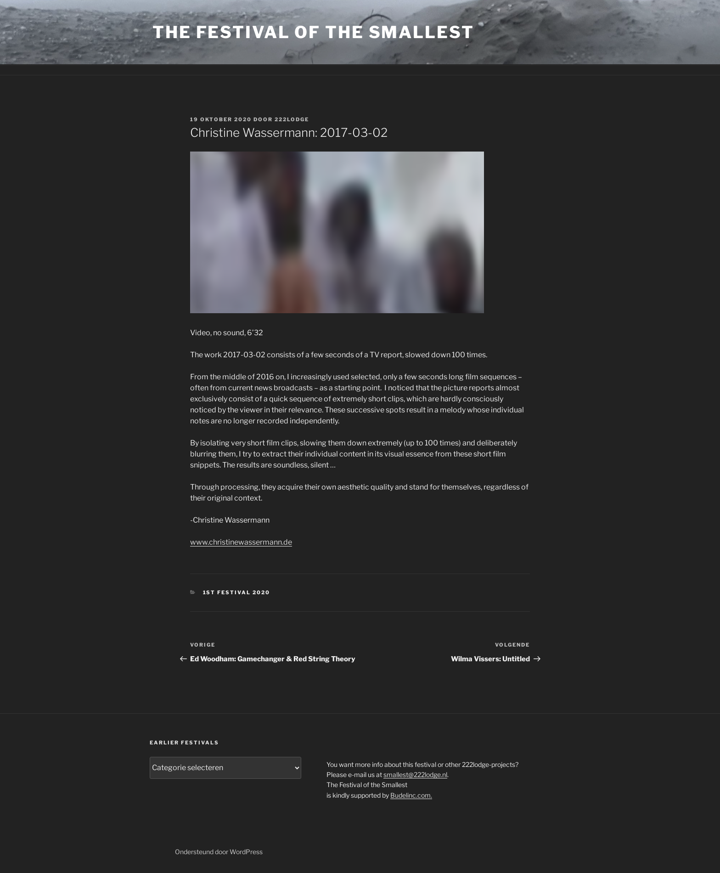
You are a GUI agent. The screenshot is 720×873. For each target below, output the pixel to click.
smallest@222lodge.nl (415, 774)
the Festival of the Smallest (313, 32)
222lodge (292, 119)
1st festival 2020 (236, 592)
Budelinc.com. (411, 795)
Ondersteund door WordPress (219, 852)
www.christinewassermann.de (241, 542)
